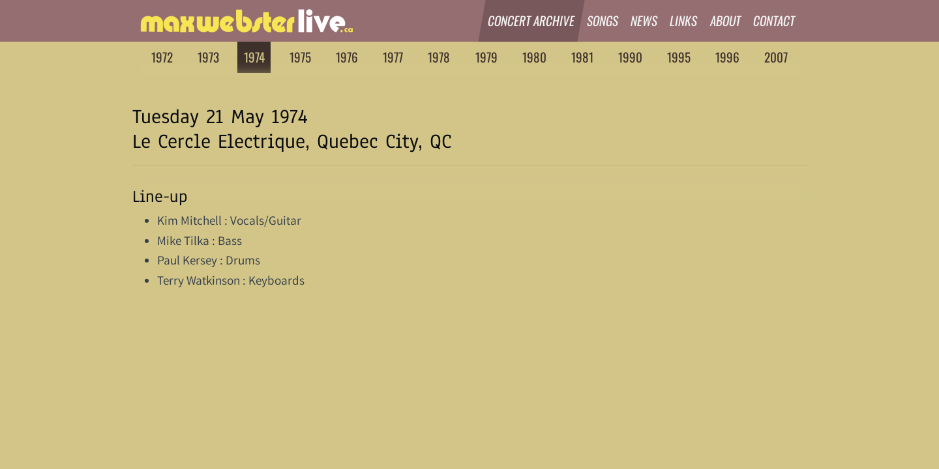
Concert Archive (531, 20)
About (726, 20)
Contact (774, 20)
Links (684, 20)
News (644, 20)
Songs (603, 20)
